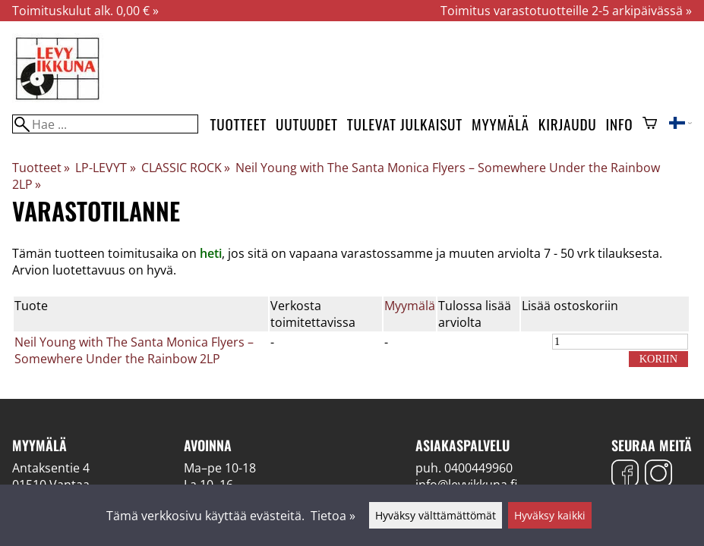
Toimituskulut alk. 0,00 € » (85, 10)
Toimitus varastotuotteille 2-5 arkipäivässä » (566, 10)
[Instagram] (658, 475)
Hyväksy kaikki (550, 515)
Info (619, 124)
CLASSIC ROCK (185, 167)
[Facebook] (625, 475)
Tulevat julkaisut (404, 124)
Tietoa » (333, 515)
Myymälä (500, 124)
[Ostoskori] (649, 124)
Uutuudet (307, 124)
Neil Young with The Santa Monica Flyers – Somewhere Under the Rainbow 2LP (134, 350)
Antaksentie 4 (51, 468)
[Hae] (105, 124)
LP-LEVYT (105, 167)
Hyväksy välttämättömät (435, 515)
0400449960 (478, 468)
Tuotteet (238, 124)
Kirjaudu (567, 124)
